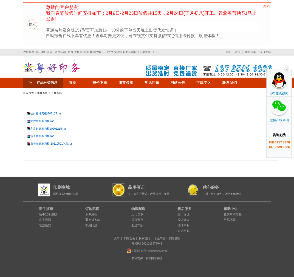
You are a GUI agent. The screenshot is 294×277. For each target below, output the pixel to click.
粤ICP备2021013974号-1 (147, 243)
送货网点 (137, 220)
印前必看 (126, 83)
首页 (72, 83)
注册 (237, 52)
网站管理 (174, 238)
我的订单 (250, 52)
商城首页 (42, 93)
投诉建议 (183, 220)
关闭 (266, 6)
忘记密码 (183, 231)
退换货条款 (92, 220)
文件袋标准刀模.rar (42, 121)
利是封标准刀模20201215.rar (48, 128)
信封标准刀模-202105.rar (45, 113)
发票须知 (45, 225)
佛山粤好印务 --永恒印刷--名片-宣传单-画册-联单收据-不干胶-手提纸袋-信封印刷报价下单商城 (93, 52)
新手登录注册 (48, 214)
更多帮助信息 (233, 214)
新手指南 (46, 209)
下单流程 (91, 214)
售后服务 (184, 209)
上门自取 (137, 214)
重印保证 (183, 214)
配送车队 (137, 225)
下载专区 (203, 83)
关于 (116, 238)
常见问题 (151, 83)
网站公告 (177, 83)
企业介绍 (265, 52)
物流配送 (138, 209)
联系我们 (229, 83)
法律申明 (183, 225)
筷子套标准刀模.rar (42, 136)
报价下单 (100, 83)
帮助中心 (230, 209)
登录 (228, 52)
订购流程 (92, 209)
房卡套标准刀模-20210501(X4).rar (51, 143)
